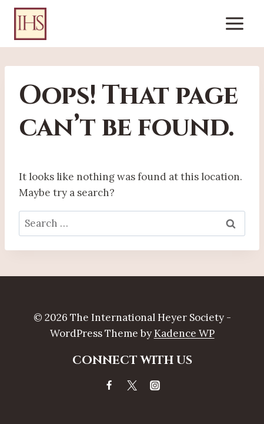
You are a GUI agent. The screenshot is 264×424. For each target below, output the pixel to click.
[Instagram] (155, 385)
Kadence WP (184, 333)
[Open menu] (234, 23)
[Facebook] (109, 385)
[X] (132, 385)
